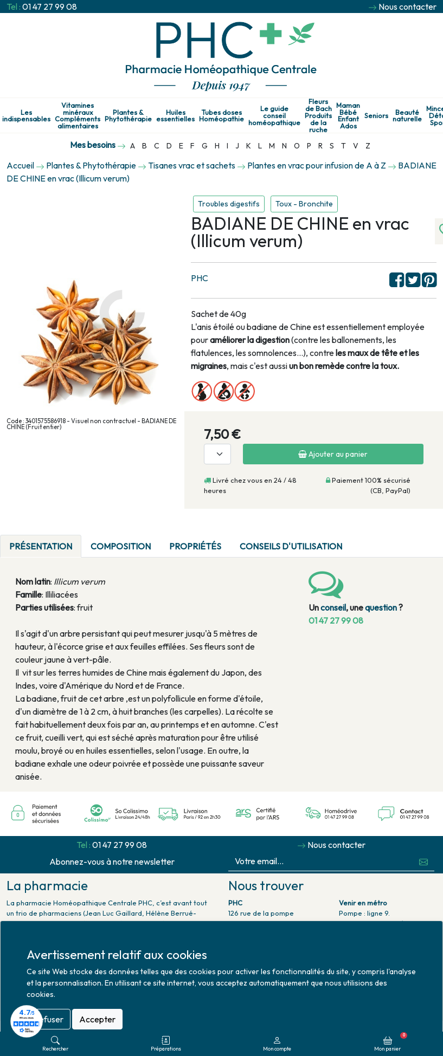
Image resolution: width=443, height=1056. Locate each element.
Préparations (166, 1044)
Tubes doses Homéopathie (221, 116)
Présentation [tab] (40, 546)
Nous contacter (407, 6)
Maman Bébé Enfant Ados (348, 115)
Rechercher (55, 1044)
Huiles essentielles (175, 116)
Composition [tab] (121, 546)
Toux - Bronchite (304, 204)
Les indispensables (26, 116)
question (381, 607)
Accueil (20, 165)
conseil (333, 607)
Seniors (376, 115)
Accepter (97, 1019)
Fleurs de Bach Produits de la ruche (318, 115)
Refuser (48, 1019)
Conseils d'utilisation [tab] (291, 546)
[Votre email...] (321, 861)
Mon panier (390, 1042)
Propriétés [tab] (195, 546)
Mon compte (277, 1044)
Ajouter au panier (333, 454)
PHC (199, 278)
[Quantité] (217, 454)
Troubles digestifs (229, 204)
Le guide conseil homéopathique (274, 115)
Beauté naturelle (407, 116)
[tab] (360, 540)
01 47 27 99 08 (49, 6)
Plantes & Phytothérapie (128, 116)
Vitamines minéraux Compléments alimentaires (77, 115)
